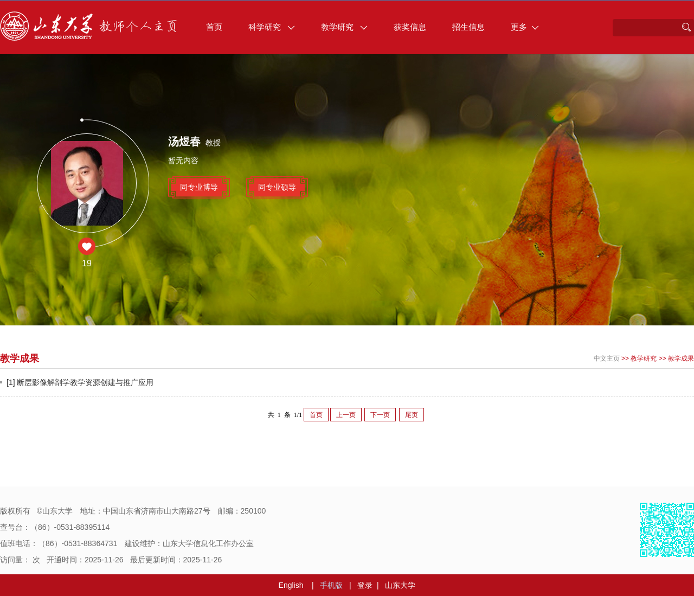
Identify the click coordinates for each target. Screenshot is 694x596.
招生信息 (468, 26)
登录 (364, 585)
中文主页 (607, 358)
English (291, 585)
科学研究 (271, 26)
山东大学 (400, 585)
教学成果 (681, 358)
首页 (214, 26)
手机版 (331, 585)
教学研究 (344, 26)
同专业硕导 (277, 187)
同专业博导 (199, 187)
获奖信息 (410, 26)
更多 (525, 26)
